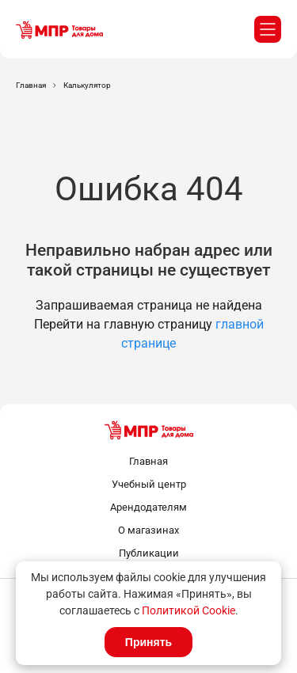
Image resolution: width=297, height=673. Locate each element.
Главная (148, 461)
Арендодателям (148, 507)
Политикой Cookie (188, 610)
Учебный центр (149, 484)
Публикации (149, 553)
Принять (148, 642)
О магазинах (148, 530)
